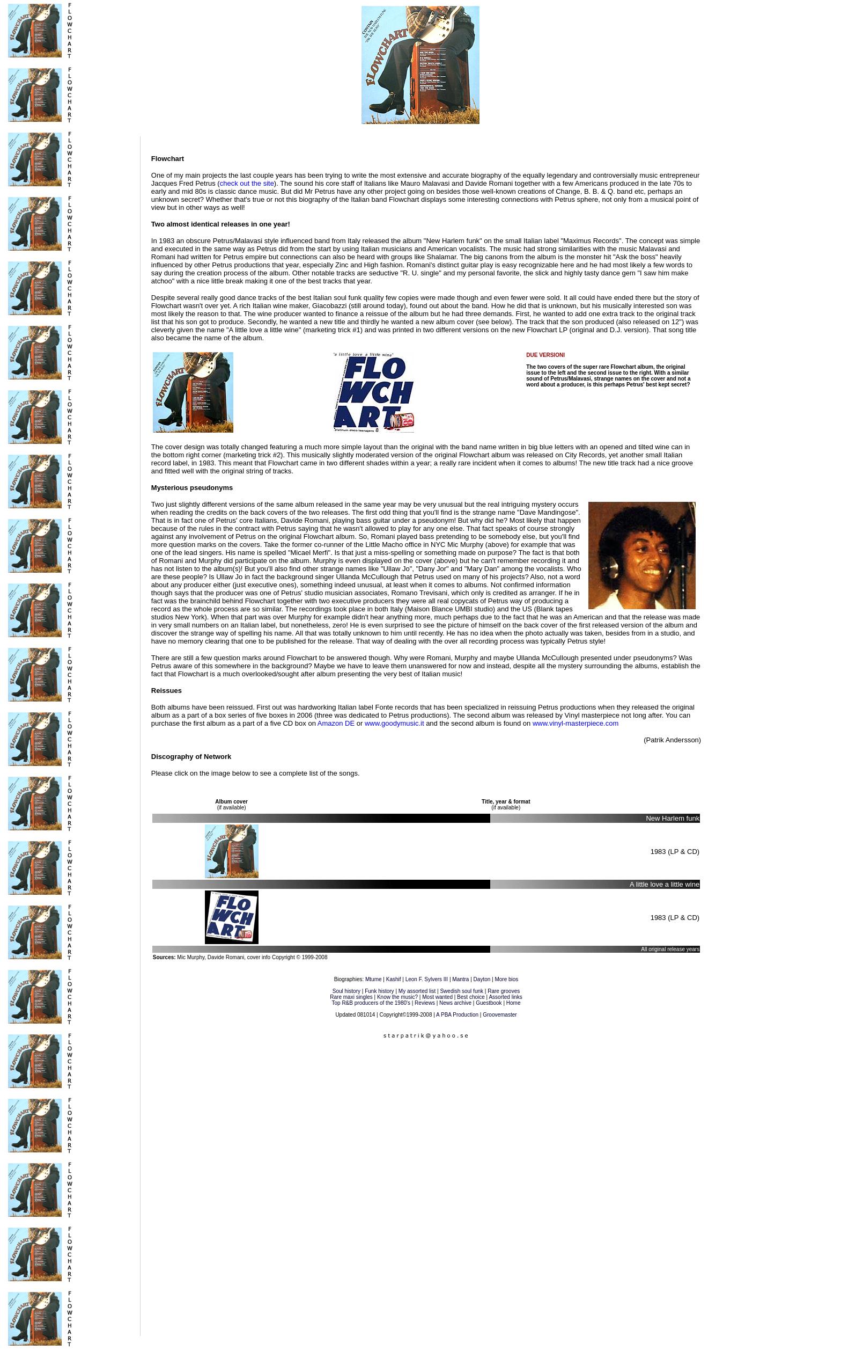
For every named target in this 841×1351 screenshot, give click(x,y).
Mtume (373, 979)
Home (513, 1003)
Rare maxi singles (351, 997)
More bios (506, 979)
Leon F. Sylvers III (426, 979)
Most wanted (437, 997)
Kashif (393, 979)
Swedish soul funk (461, 991)
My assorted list (417, 991)
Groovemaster (500, 1015)
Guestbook (488, 1003)
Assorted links (505, 997)
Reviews (425, 1003)
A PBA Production (457, 1015)
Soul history (346, 991)
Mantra (460, 979)
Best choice (471, 997)
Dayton (482, 979)
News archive (455, 1003)
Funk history (379, 991)
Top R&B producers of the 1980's (371, 1003)
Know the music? (397, 997)
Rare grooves (504, 991)
